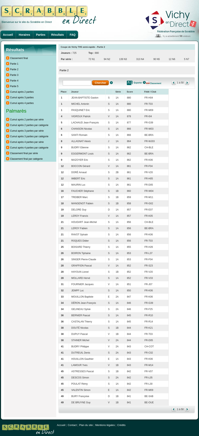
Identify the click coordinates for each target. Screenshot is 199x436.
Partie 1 (14, 63)
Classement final (19, 58)
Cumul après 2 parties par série (27, 119)
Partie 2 (14, 69)
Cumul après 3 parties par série (27, 130)
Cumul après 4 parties (22, 103)
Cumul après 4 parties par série (27, 142)
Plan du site (86, 425)
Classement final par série (24, 153)
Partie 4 (14, 80)
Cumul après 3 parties (22, 97)
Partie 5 (14, 86)
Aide (111, 82)
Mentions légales (105, 425)
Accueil (8, 34)
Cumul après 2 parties (22, 91)
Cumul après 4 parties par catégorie (29, 147)
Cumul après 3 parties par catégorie (29, 136)
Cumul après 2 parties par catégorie (29, 125)
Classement (155, 83)
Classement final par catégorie (26, 159)
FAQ (73, 34)
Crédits (121, 425)
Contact (72, 425)
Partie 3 (14, 75)
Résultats (57, 34)
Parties (40, 34)
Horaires (24, 34)
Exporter (138, 83)
